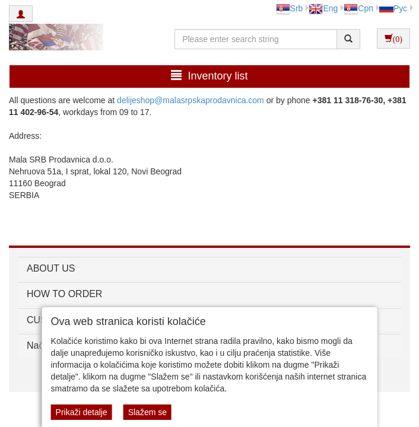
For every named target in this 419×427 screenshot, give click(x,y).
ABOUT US (51, 268)
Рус (393, 8)
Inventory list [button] (209, 75)
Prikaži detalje (81, 412)
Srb (289, 8)
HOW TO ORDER (64, 294)
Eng (323, 8)
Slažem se (147, 412)
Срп (358, 8)
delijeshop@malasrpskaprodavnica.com (190, 100)
